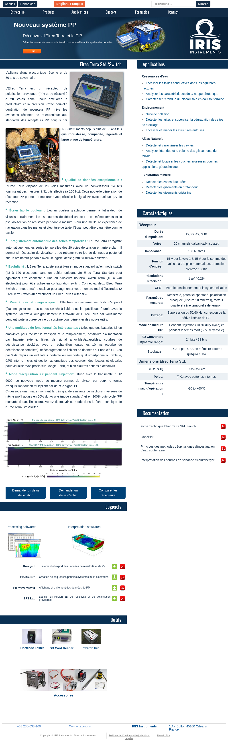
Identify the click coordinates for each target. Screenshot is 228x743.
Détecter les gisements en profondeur (172, 187)
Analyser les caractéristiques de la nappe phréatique (182, 93)
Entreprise (17, 12)
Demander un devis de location (25, 493)
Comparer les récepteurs (108, 493)
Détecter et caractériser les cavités (170, 145)
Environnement (153, 107)
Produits (49, 12)
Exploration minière (156, 175)
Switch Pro (91, 648)
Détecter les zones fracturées (166, 182)
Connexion (27, 4)
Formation (142, 12)
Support (111, 12)
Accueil (10, 4)
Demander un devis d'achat (68, 493)
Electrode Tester (32, 648)
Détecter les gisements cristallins (168, 192)
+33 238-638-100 (29, 726)
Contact (173, 12)
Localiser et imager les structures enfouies (175, 130)
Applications (79, 12)
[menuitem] (17, 12)
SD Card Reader (61, 648)
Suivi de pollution (157, 114)
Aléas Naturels (152, 138)
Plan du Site (163, 735)
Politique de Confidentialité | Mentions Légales (129, 737)
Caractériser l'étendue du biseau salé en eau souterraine (185, 99)
